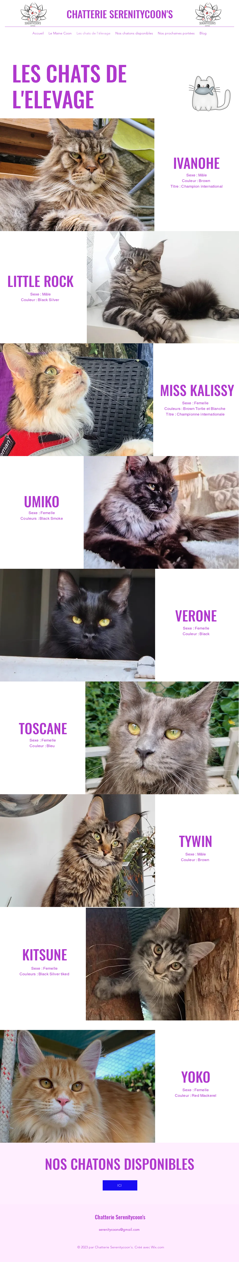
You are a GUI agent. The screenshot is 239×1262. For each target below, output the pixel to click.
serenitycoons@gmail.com (119, 1229)
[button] (77, 174)
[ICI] (120, 1185)
